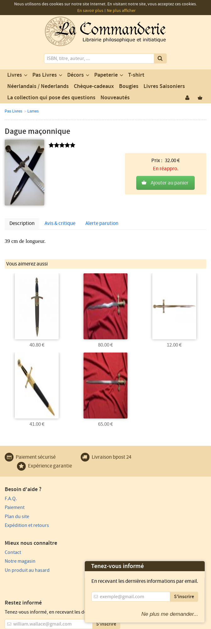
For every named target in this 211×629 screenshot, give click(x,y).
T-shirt (136, 75)
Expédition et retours (27, 525)
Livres (14, 75)
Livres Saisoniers (164, 86)
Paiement (14, 507)
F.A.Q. (11, 498)
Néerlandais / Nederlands (38, 86)
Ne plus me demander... (169, 614)
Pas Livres (44, 75)
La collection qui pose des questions (51, 97)
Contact (116, 498)
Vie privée (41, 612)
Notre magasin (123, 507)
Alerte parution (101, 223)
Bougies (128, 86)
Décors (75, 75)
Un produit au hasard (130, 516)
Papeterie (106, 75)
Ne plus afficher (121, 11)
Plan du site (17, 516)
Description (22, 223)
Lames (33, 111)
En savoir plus (90, 11)
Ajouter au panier (169, 172)
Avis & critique (60, 223)
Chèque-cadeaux (94, 86)
